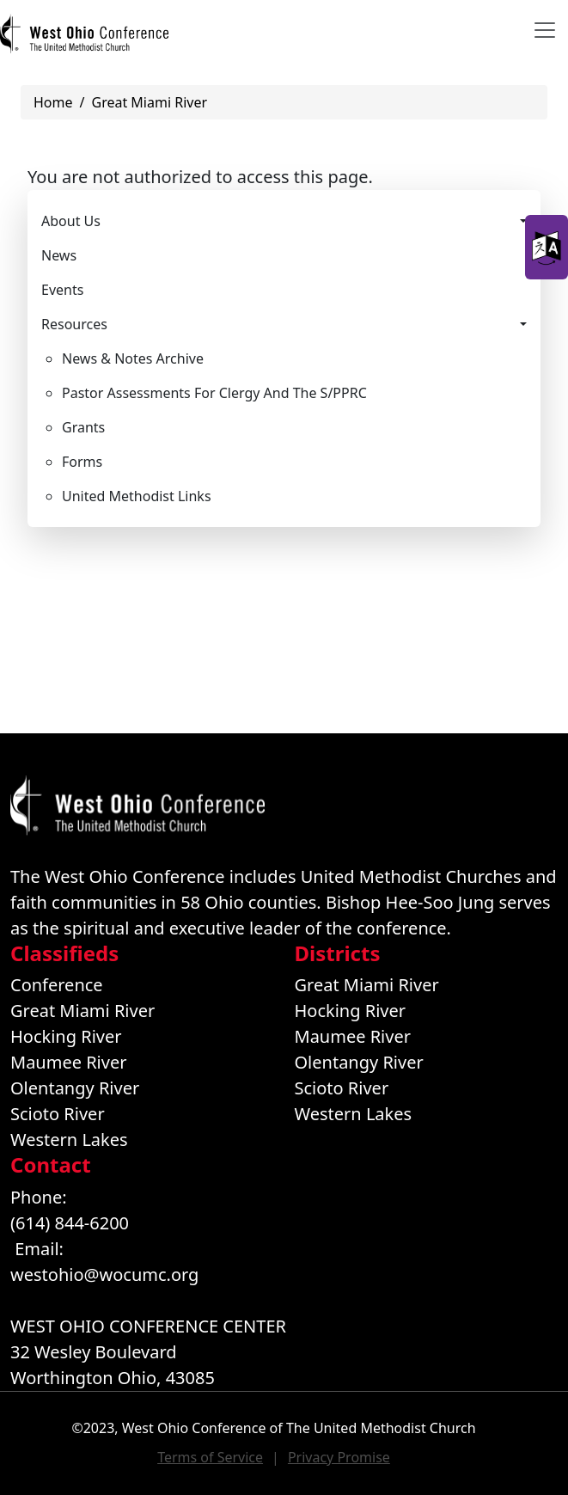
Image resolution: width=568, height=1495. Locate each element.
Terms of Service (210, 1457)
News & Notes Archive (133, 358)
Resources (74, 324)
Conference (56, 984)
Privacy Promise (339, 1457)
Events (62, 289)
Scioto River (57, 1113)
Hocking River (66, 1036)
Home (53, 102)
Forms (82, 461)
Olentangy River (74, 1088)
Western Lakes (69, 1139)
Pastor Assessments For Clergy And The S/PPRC (214, 392)
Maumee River (68, 1062)
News (58, 255)
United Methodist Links (136, 496)
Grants (83, 427)
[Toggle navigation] (545, 30)
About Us (71, 220)
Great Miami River (149, 102)
